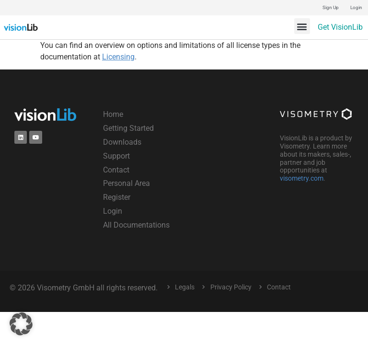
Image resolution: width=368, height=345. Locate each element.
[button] (302, 26)
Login (356, 7)
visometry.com (301, 178)
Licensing (118, 56)
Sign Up (330, 7)
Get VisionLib (340, 27)
